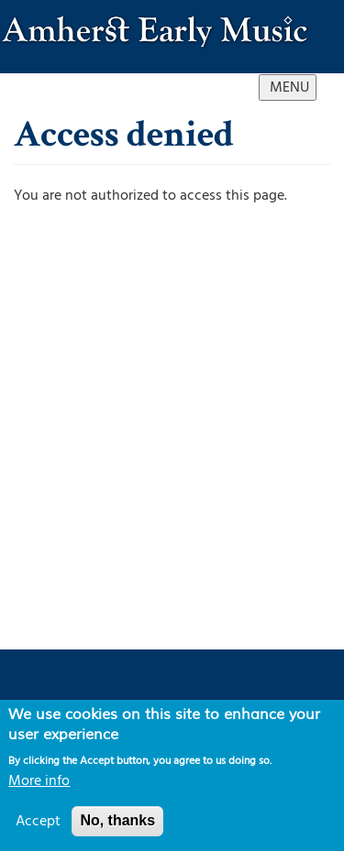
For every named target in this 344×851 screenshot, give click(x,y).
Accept (38, 821)
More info (39, 780)
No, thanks (117, 820)
